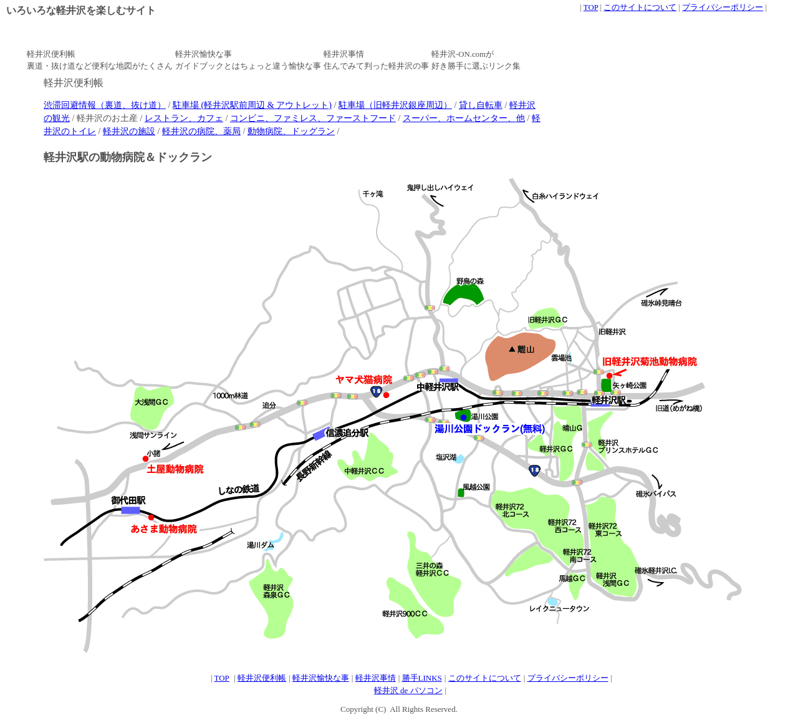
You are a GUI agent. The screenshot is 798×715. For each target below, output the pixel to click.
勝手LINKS (422, 678)
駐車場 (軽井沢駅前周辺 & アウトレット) (252, 105)
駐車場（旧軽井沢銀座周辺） (395, 105)
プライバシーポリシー (722, 7)
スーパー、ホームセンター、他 (464, 118)
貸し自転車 (480, 105)
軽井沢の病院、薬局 (201, 131)
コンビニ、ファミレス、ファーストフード (313, 118)
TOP (591, 7)
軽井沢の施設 (129, 131)
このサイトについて (639, 7)
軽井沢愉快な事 (320, 678)
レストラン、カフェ (184, 118)
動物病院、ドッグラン (291, 131)
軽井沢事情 (375, 678)
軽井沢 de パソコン (408, 690)
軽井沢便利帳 (262, 678)
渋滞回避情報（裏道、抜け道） (105, 105)
